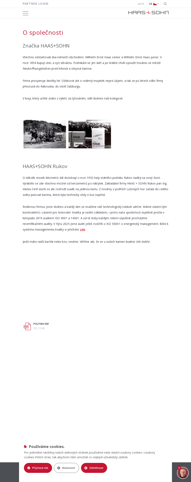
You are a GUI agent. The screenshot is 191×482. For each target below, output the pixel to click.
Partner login (36, 3)
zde (82, 229)
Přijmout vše (37, 468)
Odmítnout (94, 468)
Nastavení (66, 468)
